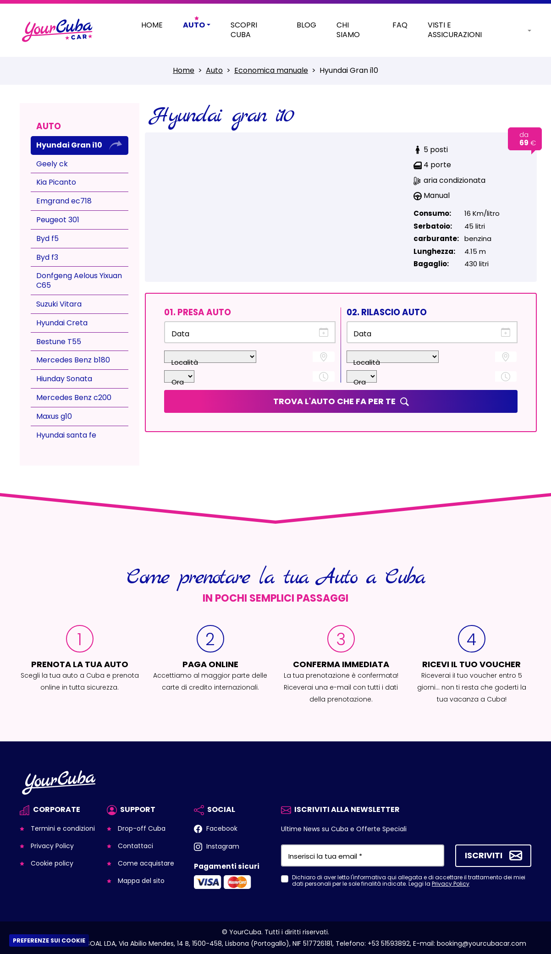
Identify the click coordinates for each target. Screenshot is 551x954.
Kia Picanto (56, 182)
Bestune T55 (58, 341)
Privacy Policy (51, 845)
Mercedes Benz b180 (73, 360)
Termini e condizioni (62, 828)
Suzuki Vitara (59, 304)
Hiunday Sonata (64, 378)
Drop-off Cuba (140, 828)
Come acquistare (145, 863)
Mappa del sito (140, 880)
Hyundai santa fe (66, 435)
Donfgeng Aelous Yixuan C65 (79, 280)
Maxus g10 (54, 416)
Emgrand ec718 (64, 201)
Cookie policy (51, 863)
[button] (522, 30)
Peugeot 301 (57, 219)
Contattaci (134, 845)
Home (152, 25)
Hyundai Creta (62, 323)
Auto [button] (194, 25)
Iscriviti (483, 855)
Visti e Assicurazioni (455, 30)
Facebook (220, 828)
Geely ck (52, 164)
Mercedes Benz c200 (73, 397)
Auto (214, 70)
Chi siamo (348, 30)
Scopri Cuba (244, 30)
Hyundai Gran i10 (69, 145)
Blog (306, 25)
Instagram (221, 846)
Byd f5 (47, 238)
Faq (400, 25)
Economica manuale (271, 70)
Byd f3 (47, 257)
